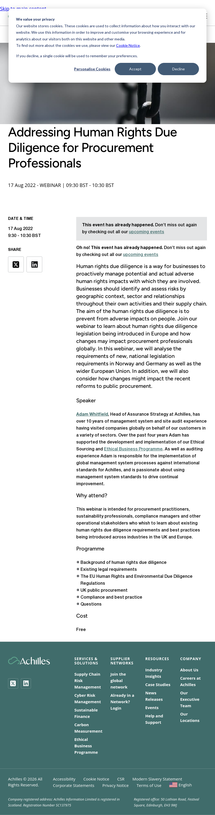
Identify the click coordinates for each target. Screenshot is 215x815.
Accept (135, 69)
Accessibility (64, 779)
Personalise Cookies (92, 69)
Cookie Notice (128, 45)
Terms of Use (149, 785)
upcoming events (146, 232)
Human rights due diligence (109, 266)
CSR (120, 779)
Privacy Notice (115, 785)
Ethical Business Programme (133, 449)
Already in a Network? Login (122, 701)
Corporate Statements (73, 785)
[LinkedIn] (26, 683)
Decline (178, 69)
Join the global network (118, 680)
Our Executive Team (189, 699)
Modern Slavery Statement (157, 779)
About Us (189, 669)
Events (152, 707)
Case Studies (157, 684)
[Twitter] (13, 683)
